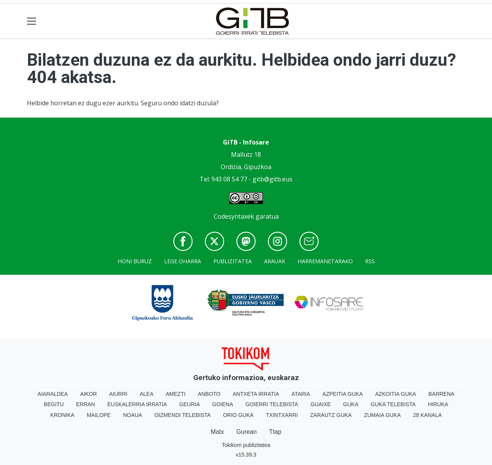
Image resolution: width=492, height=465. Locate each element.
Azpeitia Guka (342, 394)
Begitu (54, 404)
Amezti (175, 394)
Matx (217, 431)
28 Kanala (427, 415)
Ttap (275, 431)
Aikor (88, 394)
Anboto (209, 394)
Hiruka (438, 404)
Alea (146, 394)
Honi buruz (135, 261)
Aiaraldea (53, 394)
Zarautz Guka (331, 415)
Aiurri (118, 394)
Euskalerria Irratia (137, 404)
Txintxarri (282, 415)
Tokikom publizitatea (246, 445)
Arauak (274, 261)
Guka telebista (393, 404)
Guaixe (321, 404)
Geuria (189, 404)
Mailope (99, 415)
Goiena (222, 404)
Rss (370, 261)
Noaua (132, 415)
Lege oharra (182, 261)
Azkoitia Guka (395, 394)
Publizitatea (232, 261)
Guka (351, 404)
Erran (85, 404)
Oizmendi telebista (183, 415)
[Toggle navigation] (31, 21)
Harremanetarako (325, 261)
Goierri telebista (271, 404)
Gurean (246, 431)
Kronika (62, 415)
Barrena (441, 394)
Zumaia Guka (382, 415)
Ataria (300, 394)
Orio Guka (238, 415)
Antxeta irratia (256, 394)
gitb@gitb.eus (273, 179)
